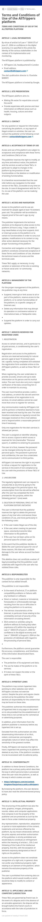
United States (12, 9)
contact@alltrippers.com (15, 71)
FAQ (22, 9)
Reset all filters (21, 369)
